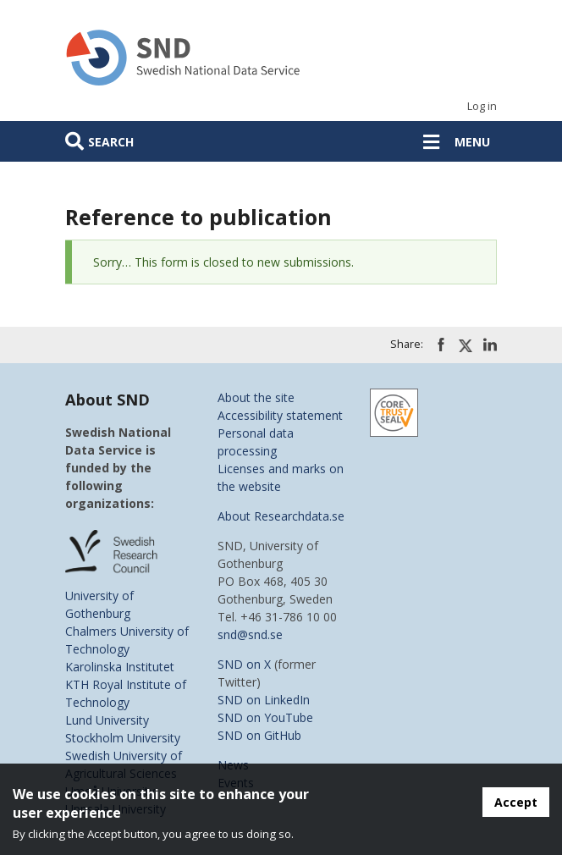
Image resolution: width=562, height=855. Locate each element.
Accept (515, 802)
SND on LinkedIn (264, 700)
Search (111, 142)
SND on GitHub (259, 735)
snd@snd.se (250, 634)
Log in (482, 106)
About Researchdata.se (281, 516)
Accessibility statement (280, 415)
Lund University (107, 720)
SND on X (244, 664)
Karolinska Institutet (119, 667)
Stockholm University (122, 738)
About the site (256, 397)
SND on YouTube (265, 717)
